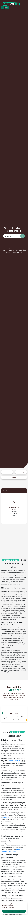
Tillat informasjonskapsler (14, 911)
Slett (14, 477)
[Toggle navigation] (2, 7)
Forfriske (7, 472)
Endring (21, 472)
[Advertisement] (14, 539)
